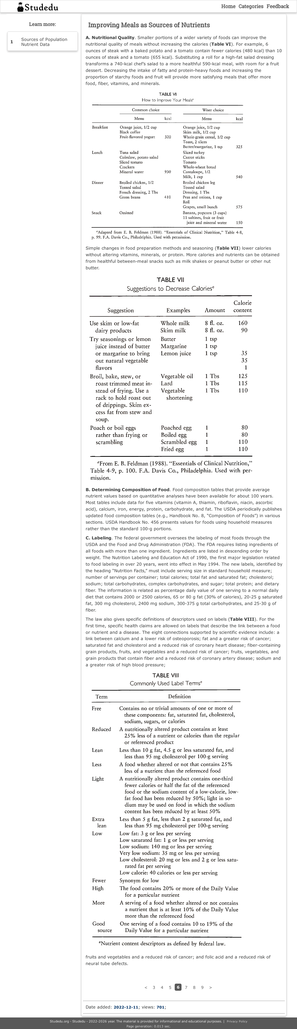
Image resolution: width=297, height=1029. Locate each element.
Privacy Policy (237, 1021)
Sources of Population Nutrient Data (44, 42)
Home (228, 6)
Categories (251, 6)
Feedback (278, 6)
